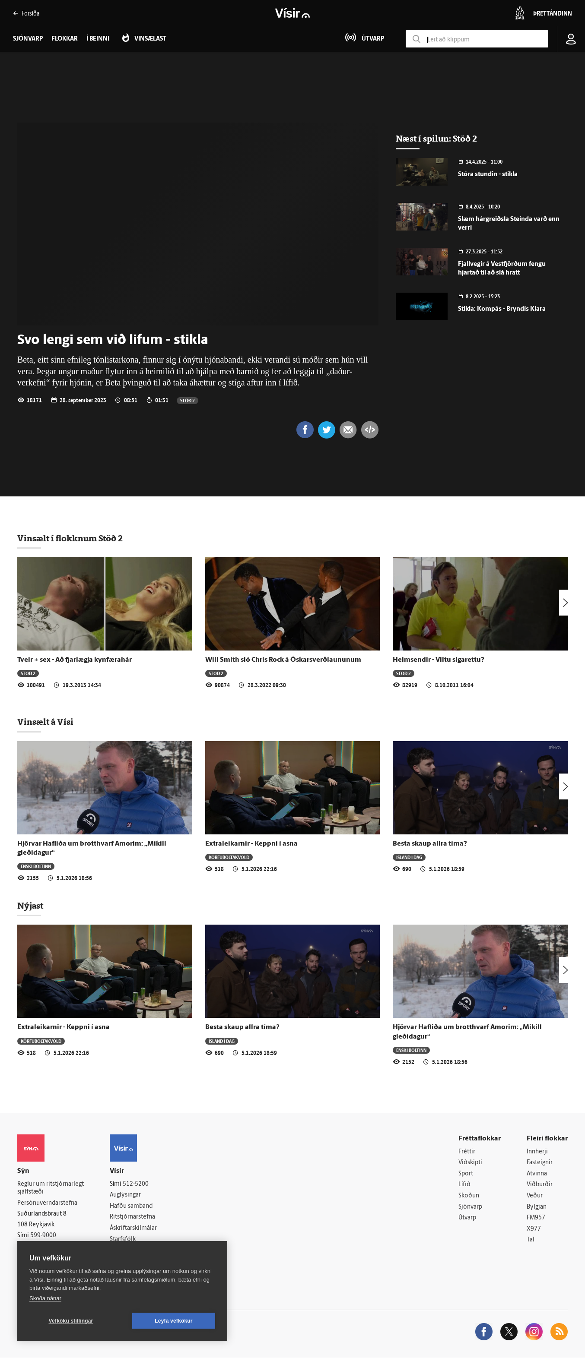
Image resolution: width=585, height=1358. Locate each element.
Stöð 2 (187, 400)
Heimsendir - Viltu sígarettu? (438, 660)
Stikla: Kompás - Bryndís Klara (502, 309)
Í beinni (97, 39)
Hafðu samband (131, 1206)
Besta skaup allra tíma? (430, 843)
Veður (535, 1196)
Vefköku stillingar (71, 1321)
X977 (534, 1229)
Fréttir (466, 1152)
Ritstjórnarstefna (132, 1217)
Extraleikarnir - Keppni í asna (251, 843)
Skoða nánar (45, 1298)
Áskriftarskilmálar (133, 1228)
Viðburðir (540, 1185)
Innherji (537, 1152)
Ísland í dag (409, 857)
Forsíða (26, 13)
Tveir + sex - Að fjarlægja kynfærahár (74, 660)
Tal (530, 1240)
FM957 (536, 1218)
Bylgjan (537, 1207)
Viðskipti (470, 1162)
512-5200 (136, 1184)
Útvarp (467, 1218)
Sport (465, 1174)
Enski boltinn (36, 866)
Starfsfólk (123, 1239)
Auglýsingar (125, 1195)
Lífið (464, 1185)
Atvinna (537, 1174)
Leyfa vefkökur (174, 1321)
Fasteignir (540, 1162)
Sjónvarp (470, 1207)
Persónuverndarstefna (47, 1203)
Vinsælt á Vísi (45, 721)
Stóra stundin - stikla (488, 174)
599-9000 (43, 1235)
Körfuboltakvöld (229, 857)
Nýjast (30, 905)
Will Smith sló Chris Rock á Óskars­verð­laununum (283, 660)
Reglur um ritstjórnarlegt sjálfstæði (50, 1188)
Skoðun (468, 1196)
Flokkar (64, 39)
